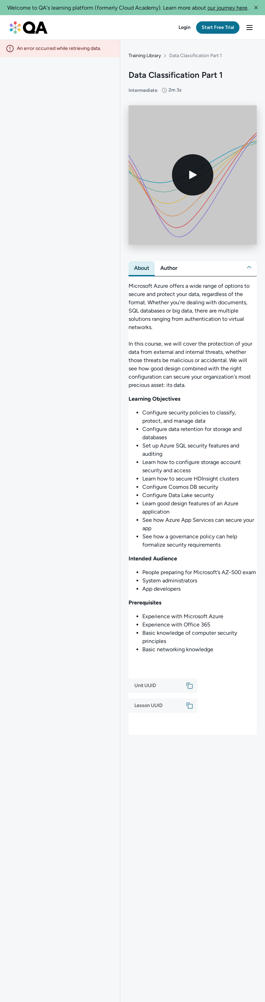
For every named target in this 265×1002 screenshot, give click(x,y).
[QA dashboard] (28, 27)
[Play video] (192, 175)
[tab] (142, 268)
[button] (256, 7)
